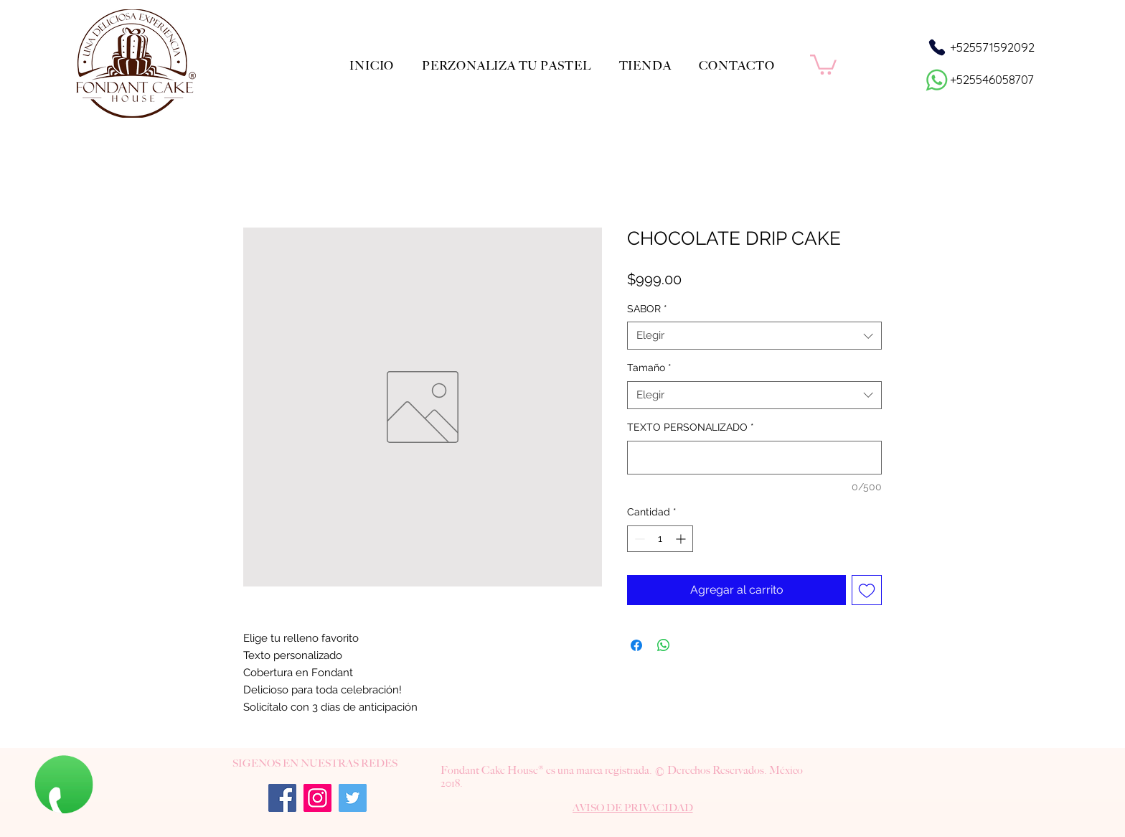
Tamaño (649, 367)
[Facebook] (282, 798)
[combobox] (754, 336)
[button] (823, 63)
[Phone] (936, 47)
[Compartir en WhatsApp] (663, 645)
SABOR (647, 308)
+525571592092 (992, 47)
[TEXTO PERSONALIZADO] (754, 457)
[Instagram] (317, 798)
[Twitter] (353, 798)
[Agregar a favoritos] (867, 590)
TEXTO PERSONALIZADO (690, 427)
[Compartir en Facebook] (636, 645)
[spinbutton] (660, 538)
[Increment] (682, 538)
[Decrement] (638, 538)
